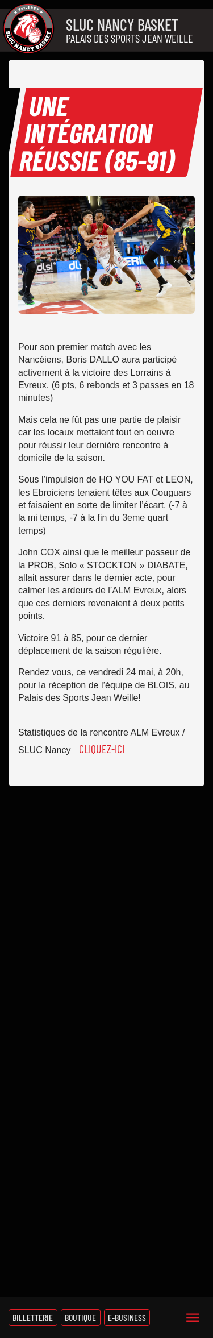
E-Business (127, 1317)
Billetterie (32, 1317)
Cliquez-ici (101, 748)
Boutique (80, 1317)
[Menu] (192, 1317)
